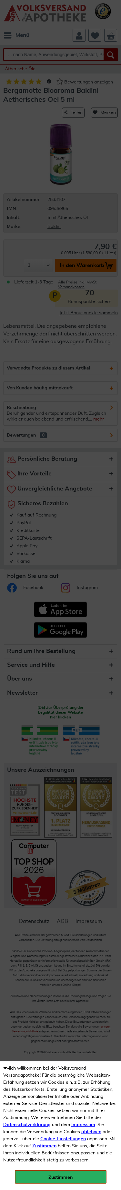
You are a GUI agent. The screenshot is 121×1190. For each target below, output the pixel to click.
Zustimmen (44, 1146)
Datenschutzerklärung (27, 1125)
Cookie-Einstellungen (63, 1139)
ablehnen (91, 1132)
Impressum (83, 1125)
